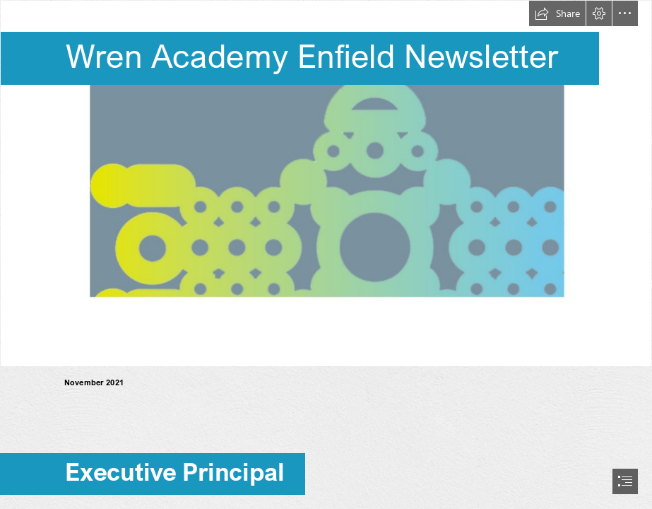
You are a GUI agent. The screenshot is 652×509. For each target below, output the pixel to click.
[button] (557, 13)
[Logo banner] (326, 183)
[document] (326, 254)
